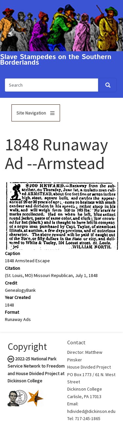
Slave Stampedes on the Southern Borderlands (56, 60)
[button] (61, 216)
